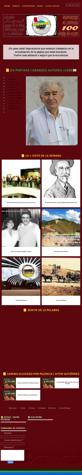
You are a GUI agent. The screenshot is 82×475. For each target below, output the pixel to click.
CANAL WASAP (52, 6)
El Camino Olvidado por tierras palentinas (27, 395)
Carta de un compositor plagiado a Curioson (21, 251)
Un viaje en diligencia (61, 300)
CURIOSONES (28, 6)
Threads (31, 408)
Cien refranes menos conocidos (61, 251)
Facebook (13, 408)
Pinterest (52, 408)
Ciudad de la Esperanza (21, 300)
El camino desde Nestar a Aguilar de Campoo (28, 383)
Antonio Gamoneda (4, 94)
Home (7, 6)
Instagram (42, 408)
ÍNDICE (16, 6)
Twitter (22, 408)
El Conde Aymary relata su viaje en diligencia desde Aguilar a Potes (61, 202)
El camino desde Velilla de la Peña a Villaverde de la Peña (68, 383)
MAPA (40, 6)
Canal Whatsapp (64, 408)
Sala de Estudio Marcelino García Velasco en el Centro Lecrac (21, 202)
